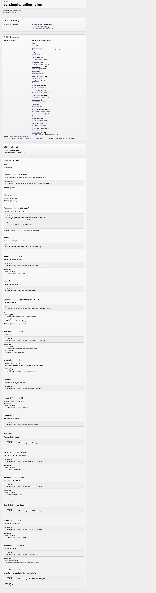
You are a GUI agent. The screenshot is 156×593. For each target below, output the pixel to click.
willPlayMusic (71, 138)
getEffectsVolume (10, 138)
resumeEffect (36, 95)
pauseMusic (36, 71)
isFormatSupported (24, 138)
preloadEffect (38, 138)
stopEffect (36, 123)
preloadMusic (49, 138)
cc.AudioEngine (13, 12)
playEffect (36, 76)
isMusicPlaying (37, 57)
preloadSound (36, 86)
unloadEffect (36, 133)
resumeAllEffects (38, 90)
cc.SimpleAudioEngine (39, 27)
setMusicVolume (37, 114)
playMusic (35, 81)
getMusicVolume (37, 48)
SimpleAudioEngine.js (16, 10)
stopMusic (35, 128)
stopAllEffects (37, 119)
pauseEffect (36, 67)
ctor (33, 43)
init (33, 53)
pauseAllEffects (38, 62)
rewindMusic (36, 104)
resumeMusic (36, 100)
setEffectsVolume (38, 109)
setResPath (60, 138)
